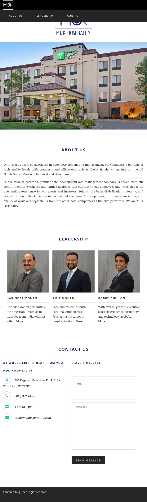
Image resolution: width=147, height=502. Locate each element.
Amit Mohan (63, 298)
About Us (15, 15)
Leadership (45, 15)
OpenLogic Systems (33, 492)
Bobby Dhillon (111, 298)
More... (20, 321)
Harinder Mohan (22, 298)
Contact (73, 15)
